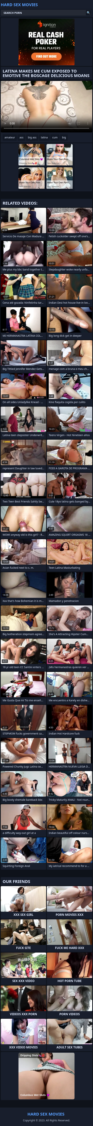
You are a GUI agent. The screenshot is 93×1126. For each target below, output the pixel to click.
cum (55, 137)
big (64, 137)
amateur (9, 137)
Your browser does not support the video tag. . (46, 106)
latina (44, 137)
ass (21, 137)
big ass (32, 137)
